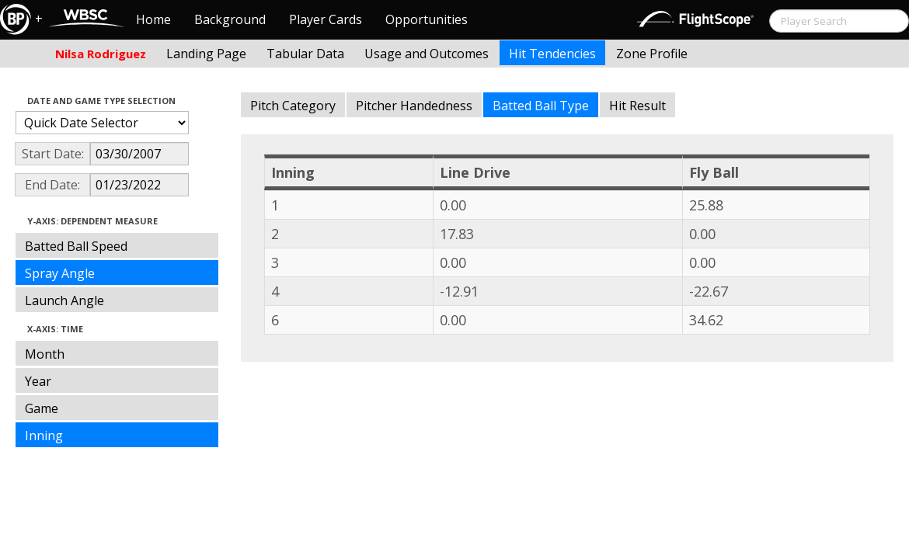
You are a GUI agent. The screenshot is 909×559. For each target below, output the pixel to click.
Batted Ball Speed (76, 246)
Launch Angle (64, 300)
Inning (44, 435)
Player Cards (325, 19)
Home (153, 19)
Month (44, 354)
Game (41, 408)
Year (38, 381)
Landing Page (206, 53)
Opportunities (426, 19)
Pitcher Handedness (414, 105)
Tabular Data (305, 53)
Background (230, 19)
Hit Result (637, 105)
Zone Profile (652, 53)
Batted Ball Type (541, 105)
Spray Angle (60, 273)
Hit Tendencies (552, 53)
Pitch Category (293, 105)
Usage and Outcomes (426, 53)
